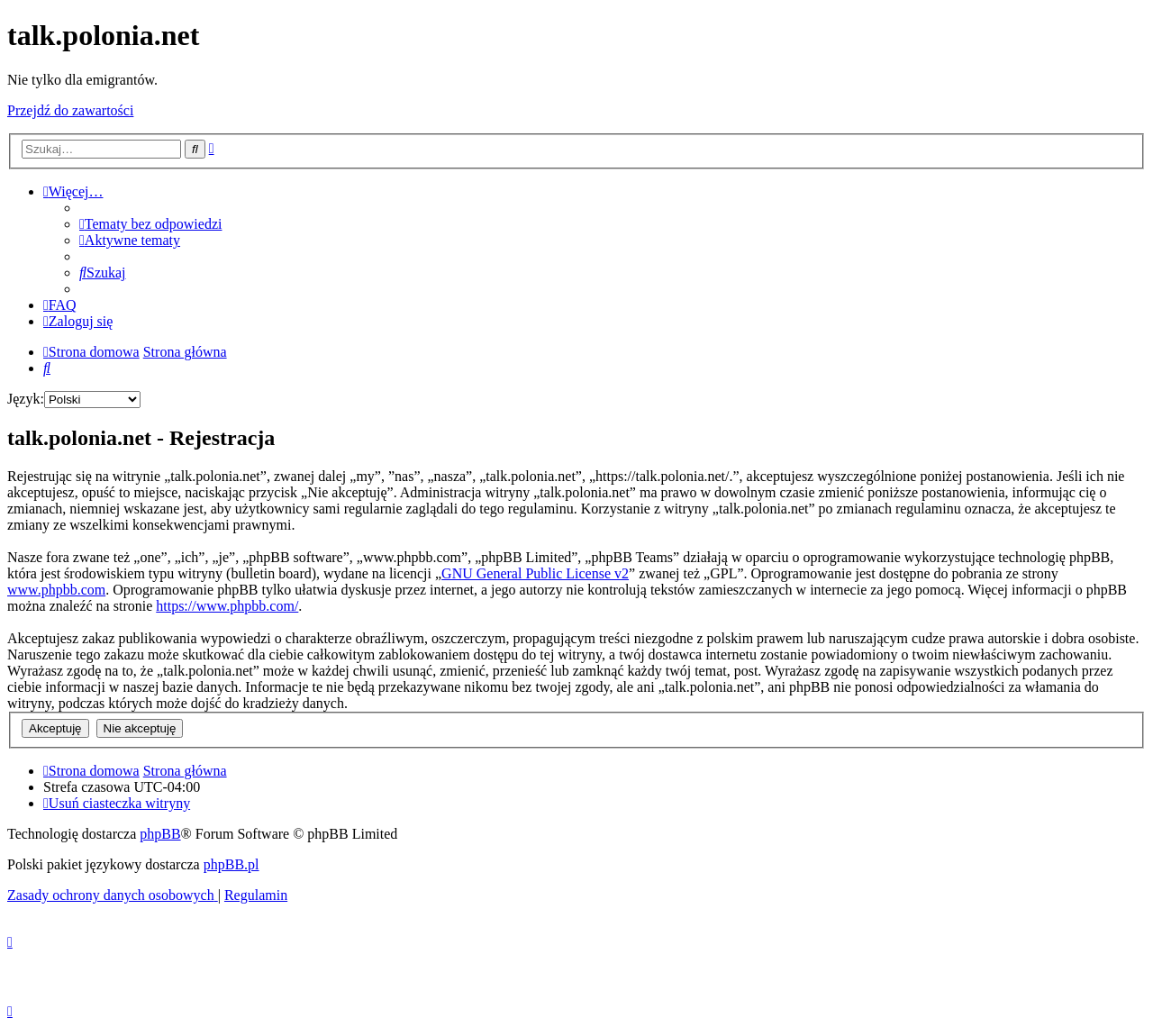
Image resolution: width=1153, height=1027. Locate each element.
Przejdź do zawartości (70, 110)
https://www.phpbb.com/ (227, 605)
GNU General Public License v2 (535, 573)
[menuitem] (150, 224)
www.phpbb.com (56, 589)
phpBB (160, 833)
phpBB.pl (231, 864)
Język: (25, 398)
